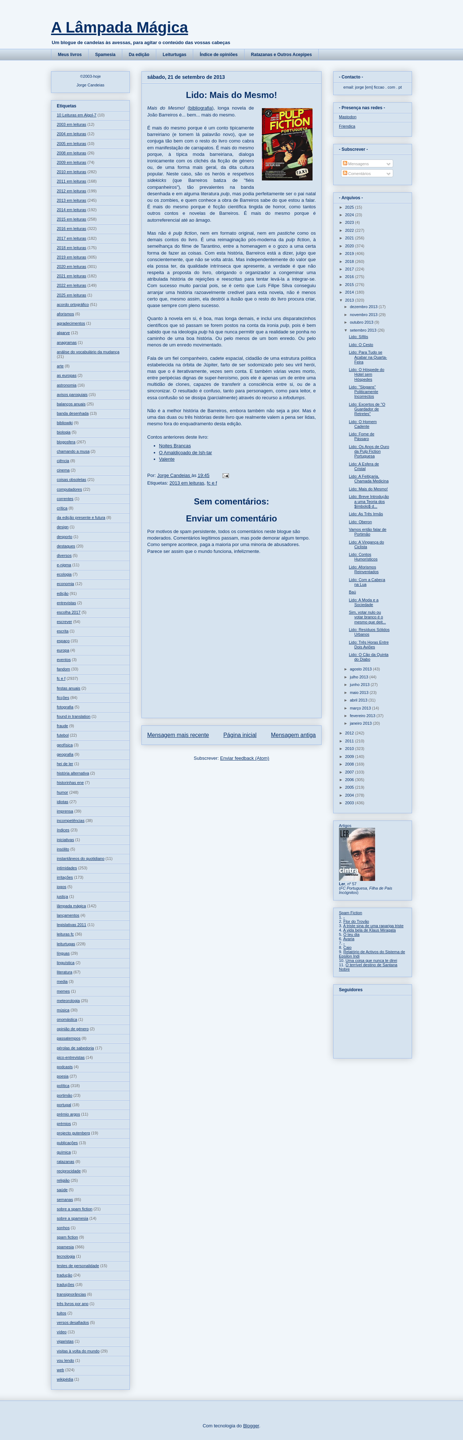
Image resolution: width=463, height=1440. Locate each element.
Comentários (357, 173)
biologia (64, 432)
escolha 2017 (68, 612)
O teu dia (351, 934)
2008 (350, 764)
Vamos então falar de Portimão (367, 531)
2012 (350, 733)
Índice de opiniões (219, 54)
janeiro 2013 (361, 723)
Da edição (139, 54)
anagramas (67, 342)
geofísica (65, 745)
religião (63, 1180)
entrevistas (66, 603)
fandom (63, 669)
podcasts (65, 1067)
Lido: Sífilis (358, 337)
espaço (63, 641)
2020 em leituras (71, 266)
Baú (352, 592)
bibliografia (200, 108)
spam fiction (67, 1237)
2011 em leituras (71, 181)
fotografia (65, 707)
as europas (66, 375)
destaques (66, 546)
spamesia (65, 1247)
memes (63, 991)
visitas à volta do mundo (78, 1351)
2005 (350, 787)
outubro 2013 (362, 322)
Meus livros (70, 54)
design (62, 527)
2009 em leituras (71, 162)
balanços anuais (71, 404)
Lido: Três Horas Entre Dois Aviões (368, 644)
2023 (350, 222)
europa (63, 650)
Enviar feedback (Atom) (244, 758)
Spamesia (105, 54)
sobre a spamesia (72, 1218)
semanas (65, 1199)
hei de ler (65, 764)
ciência (63, 461)
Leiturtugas (174, 54)
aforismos (65, 314)
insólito (63, 849)
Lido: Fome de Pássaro (361, 436)
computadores (69, 489)
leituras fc (65, 934)
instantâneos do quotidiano (81, 858)
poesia (62, 1076)
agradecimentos (71, 323)
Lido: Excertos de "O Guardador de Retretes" (367, 409)
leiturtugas (66, 944)
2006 (350, 779)
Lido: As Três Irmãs (366, 514)
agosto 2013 (361, 669)
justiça (62, 896)
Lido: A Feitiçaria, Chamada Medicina (368, 478)
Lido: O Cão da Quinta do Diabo (368, 656)
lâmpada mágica (71, 906)
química (64, 1152)
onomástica (67, 1019)
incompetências (70, 820)
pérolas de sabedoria (75, 1048)
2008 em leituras (71, 153)
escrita (62, 631)
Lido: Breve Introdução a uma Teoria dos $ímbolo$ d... (369, 501)
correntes (65, 499)
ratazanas (65, 1161)
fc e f (212, 483)
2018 (350, 261)
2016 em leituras (71, 228)
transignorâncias (71, 1294)
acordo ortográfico (73, 304)
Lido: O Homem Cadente (363, 424)
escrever (64, 621)
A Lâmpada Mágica (119, 27)
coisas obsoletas (71, 479)
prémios (64, 1123)
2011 (350, 741)
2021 (350, 238)
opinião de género (73, 1029)
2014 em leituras (71, 210)
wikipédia (65, 1379)
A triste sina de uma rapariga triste (373, 926)
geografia (65, 754)
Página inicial (239, 735)
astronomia (66, 385)
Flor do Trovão (356, 921)
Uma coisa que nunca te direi (371, 960)
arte (60, 366)
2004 (350, 795)
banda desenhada (73, 413)
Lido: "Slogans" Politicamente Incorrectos (363, 392)
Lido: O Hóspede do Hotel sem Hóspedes (366, 374)
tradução (64, 1275)
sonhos (63, 1228)
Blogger (251, 1425)
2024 (350, 215)
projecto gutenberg (73, 1133)
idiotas (62, 802)
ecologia (64, 574)
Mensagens (356, 164)
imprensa (65, 811)
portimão (64, 1095)
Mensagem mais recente (178, 735)
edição (62, 593)
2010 (350, 748)
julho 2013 (359, 677)
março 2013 (361, 708)
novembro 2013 (364, 314)
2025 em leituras (71, 295)
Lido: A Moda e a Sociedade (363, 602)
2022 (350, 230)
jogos (61, 887)
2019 (350, 253)
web (60, 1370)
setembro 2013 (363, 330)
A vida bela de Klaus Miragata (369, 930)
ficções (63, 697)
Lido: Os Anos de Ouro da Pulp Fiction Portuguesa (369, 451)
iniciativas (65, 840)
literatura (64, 972)
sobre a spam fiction (74, 1209)
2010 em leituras (71, 172)
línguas (63, 953)
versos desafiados (73, 1322)
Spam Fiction (350, 913)
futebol (63, 735)
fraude (62, 726)
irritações (65, 877)
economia (65, 583)
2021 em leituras (71, 276)
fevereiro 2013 (363, 715)
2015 (350, 284)
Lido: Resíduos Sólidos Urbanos (369, 631)
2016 (350, 276)
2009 (350, 756)
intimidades (67, 868)
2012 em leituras (71, 191)
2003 (350, 803)
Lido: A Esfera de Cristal (364, 466)
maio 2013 (359, 692)
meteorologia (68, 1000)
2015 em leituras (71, 219)
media (62, 981)
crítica (62, 508)
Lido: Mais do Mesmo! (368, 489)
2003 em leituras (71, 124)
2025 (350, 207)
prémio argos (68, 1114)
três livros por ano (72, 1303)
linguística (66, 962)
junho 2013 (360, 684)
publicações (67, 1143)
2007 (350, 772)
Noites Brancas (175, 445)
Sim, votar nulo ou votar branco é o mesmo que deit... (367, 617)
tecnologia (66, 1256)
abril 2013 (359, 700)
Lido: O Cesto (361, 344)
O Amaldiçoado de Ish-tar (185, 452)
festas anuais (68, 688)
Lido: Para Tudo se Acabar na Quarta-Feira (368, 357)
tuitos (61, 1313)
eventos (64, 659)
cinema (63, 470)
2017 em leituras (71, 238)
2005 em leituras (71, 143)
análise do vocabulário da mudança (88, 352)
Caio (347, 947)
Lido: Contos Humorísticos (363, 556)
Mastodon (347, 117)
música (63, 1010)
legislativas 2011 (71, 925)
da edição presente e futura (81, 517)
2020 (350, 246)
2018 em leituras (71, 248)
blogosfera (66, 442)
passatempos (68, 1038)
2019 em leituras (71, 257)
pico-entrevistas (71, 1057)
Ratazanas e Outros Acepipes (281, 54)
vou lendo (65, 1360)
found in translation (73, 716)
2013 (350, 300)
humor (62, 792)
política (63, 1085)
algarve (63, 333)
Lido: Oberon (360, 522)
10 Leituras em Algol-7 (76, 115)
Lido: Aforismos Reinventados (363, 569)
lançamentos (68, 915)
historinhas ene (70, 782)
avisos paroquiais (72, 394)
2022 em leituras (71, 285)
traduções (65, 1284)
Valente (167, 459)
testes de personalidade (78, 1266)
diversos (64, 555)
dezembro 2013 (364, 306)
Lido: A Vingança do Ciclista (366, 544)
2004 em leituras (71, 134)
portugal (64, 1105)
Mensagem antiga (293, 735)
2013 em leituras (186, 483)
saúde (62, 1190)
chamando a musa (73, 451)
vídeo (62, 1332)
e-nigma (64, 565)
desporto (64, 536)
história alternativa (73, 773)
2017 (350, 269)
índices (63, 830)
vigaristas (65, 1341)
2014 (350, 292)
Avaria (348, 939)
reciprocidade (69, 1171)
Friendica (347, 126)
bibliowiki (65, 423)
